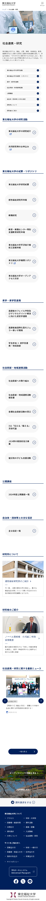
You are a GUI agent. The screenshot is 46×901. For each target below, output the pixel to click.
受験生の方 (11, 847)
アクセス (10, 818)
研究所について (12, 105)
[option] (23, 694)
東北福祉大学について (13, 813)
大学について (12, 836)
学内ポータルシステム (21, 871)
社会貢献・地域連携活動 (15, 88)
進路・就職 (30, 827)
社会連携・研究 (32, 836)
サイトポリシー (13, 862)
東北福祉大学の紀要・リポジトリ (17, 76)
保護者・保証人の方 (14, 852)
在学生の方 (30, 852)
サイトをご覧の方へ (12, 843)
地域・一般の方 (32, 847)
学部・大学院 (31, 818)
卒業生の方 (30, 856)
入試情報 (29, 831)
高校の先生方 (12, 856)
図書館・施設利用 (14, 822)
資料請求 (10, 831)
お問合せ (10, 827)
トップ (4, 9)
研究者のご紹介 (12, 111)
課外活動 (29, 822)
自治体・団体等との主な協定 (16, 99)
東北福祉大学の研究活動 (15, 70)
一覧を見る (23, 751)
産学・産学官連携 (12, 82)
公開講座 (10, 93)
